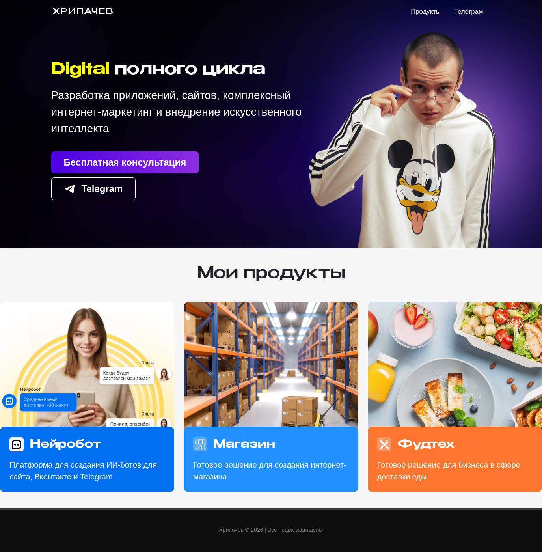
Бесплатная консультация (125, 162)
